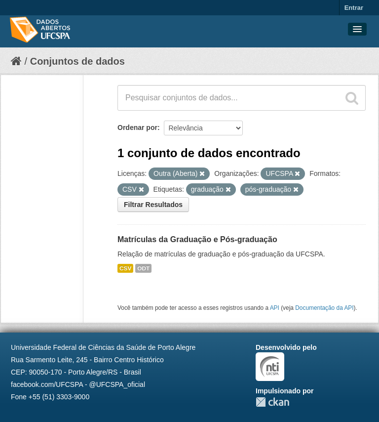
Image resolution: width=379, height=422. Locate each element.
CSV (125, 268)
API (274, 307)
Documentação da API (324, 307)
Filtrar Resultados (153, 205)
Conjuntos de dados (77, 61)
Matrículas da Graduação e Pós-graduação (197, 239)
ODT (143, 268)
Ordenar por (137, 127)
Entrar (353, 7)
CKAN (272, 402)
